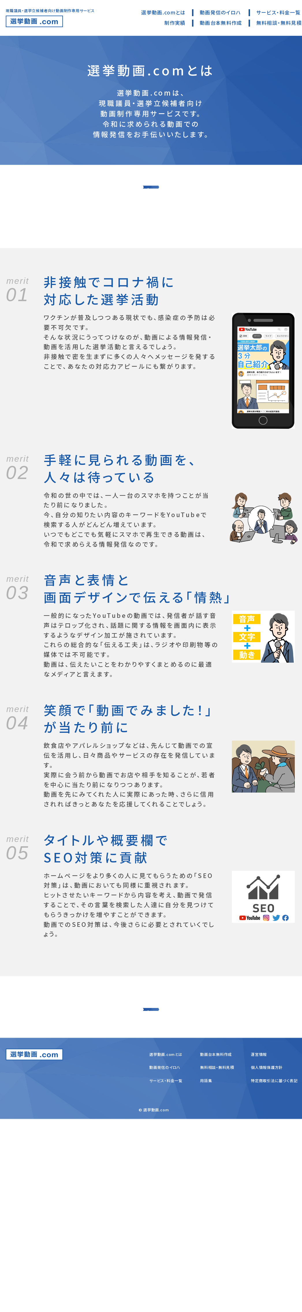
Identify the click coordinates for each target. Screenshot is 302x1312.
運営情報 (259, 1247)
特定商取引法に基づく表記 (274, 1273)
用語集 (206, 1273)
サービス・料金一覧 (278, 12)
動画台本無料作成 (221, 22)
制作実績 (174, 22)
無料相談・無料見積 (279, 22)
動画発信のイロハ (220, 12)
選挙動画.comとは (163, 12)
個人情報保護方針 (267, 1260)
